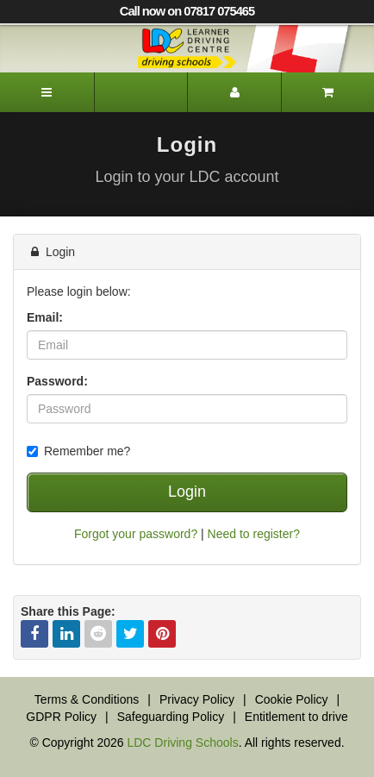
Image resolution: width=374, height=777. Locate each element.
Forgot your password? (135, 534)
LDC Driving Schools (182, 742)
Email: (45, 317)
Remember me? (78, 451)
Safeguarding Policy (171, 717)
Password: (57, 381)
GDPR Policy (61, 717)
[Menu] (47, 92)
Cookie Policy (291, 699)
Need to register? (254, 534)
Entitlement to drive (296, 717)
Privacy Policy (196, 699)
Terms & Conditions (86, 699)
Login (187, 491)
